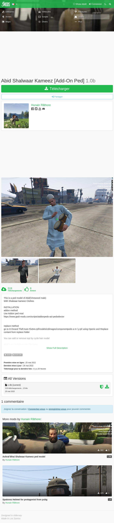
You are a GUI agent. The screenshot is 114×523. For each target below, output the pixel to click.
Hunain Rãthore (41, 105)
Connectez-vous (36, 409)
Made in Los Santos (11, 518)
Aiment (33, 291)
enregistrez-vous (57, 409)
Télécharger (57, 89)
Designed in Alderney (11, 515)
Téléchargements (15, 291)
